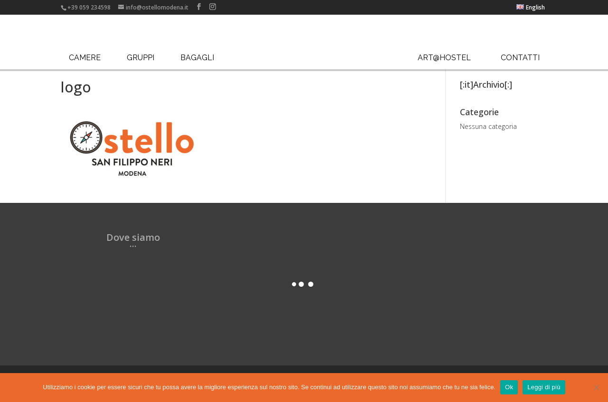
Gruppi (140, 57)
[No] (596, 387)
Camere (85, 57)
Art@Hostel (444, 57)
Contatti (520, 57)
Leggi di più (544, 387)
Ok (509, 387)
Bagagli (197, 57)
